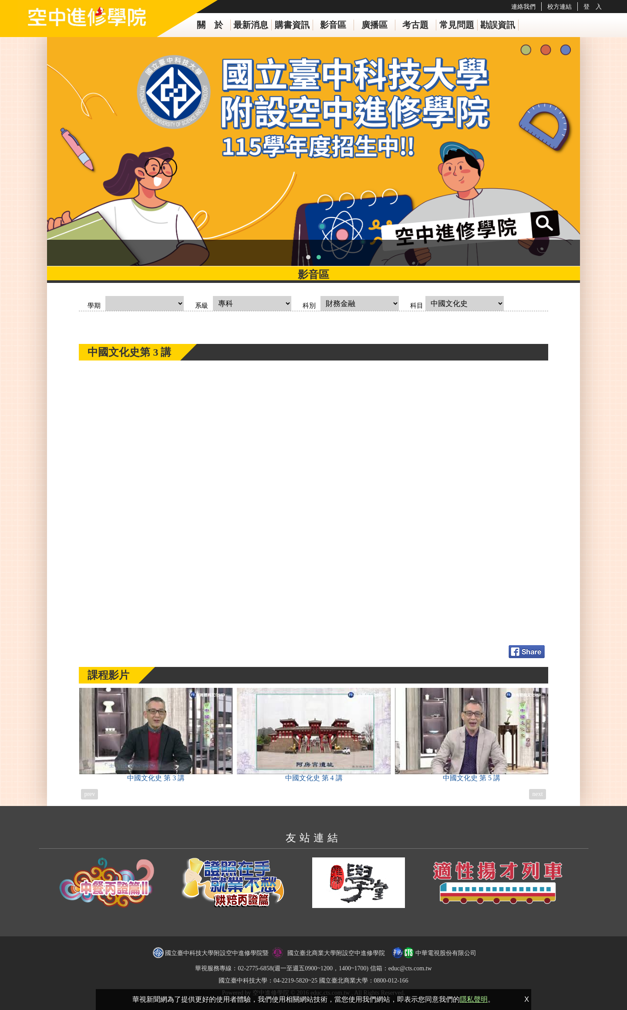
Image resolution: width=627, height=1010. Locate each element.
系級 (201, 305)
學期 (94, 305)
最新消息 (250, 25)
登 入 (592, 6)
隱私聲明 (474, 999)
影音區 (333, 25)
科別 (309, 305)
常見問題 (456, 25)
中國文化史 (156, 735)
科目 (416, 305)
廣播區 (374, 25)
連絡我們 (523, 6)
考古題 (415, 25)
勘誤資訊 (497, 25)
